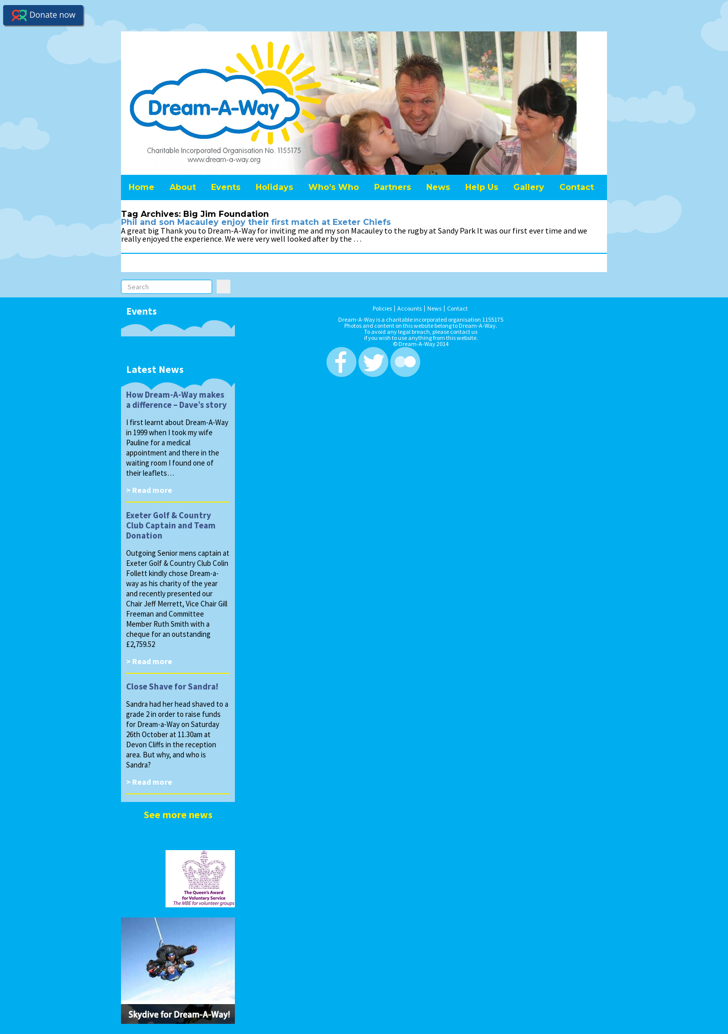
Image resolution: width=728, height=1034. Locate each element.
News (438, 187)
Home (141, 187)
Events (225, 187)
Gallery (528, 187)
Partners (392, 187)
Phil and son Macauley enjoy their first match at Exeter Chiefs (256, 222)
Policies (382, 308)
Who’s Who (333, 187)
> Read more (149, 490)
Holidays (274, 187)
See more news (178, 814)
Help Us (481, 187)
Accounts (409, 308)
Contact (576, 187)
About (183, 187)
